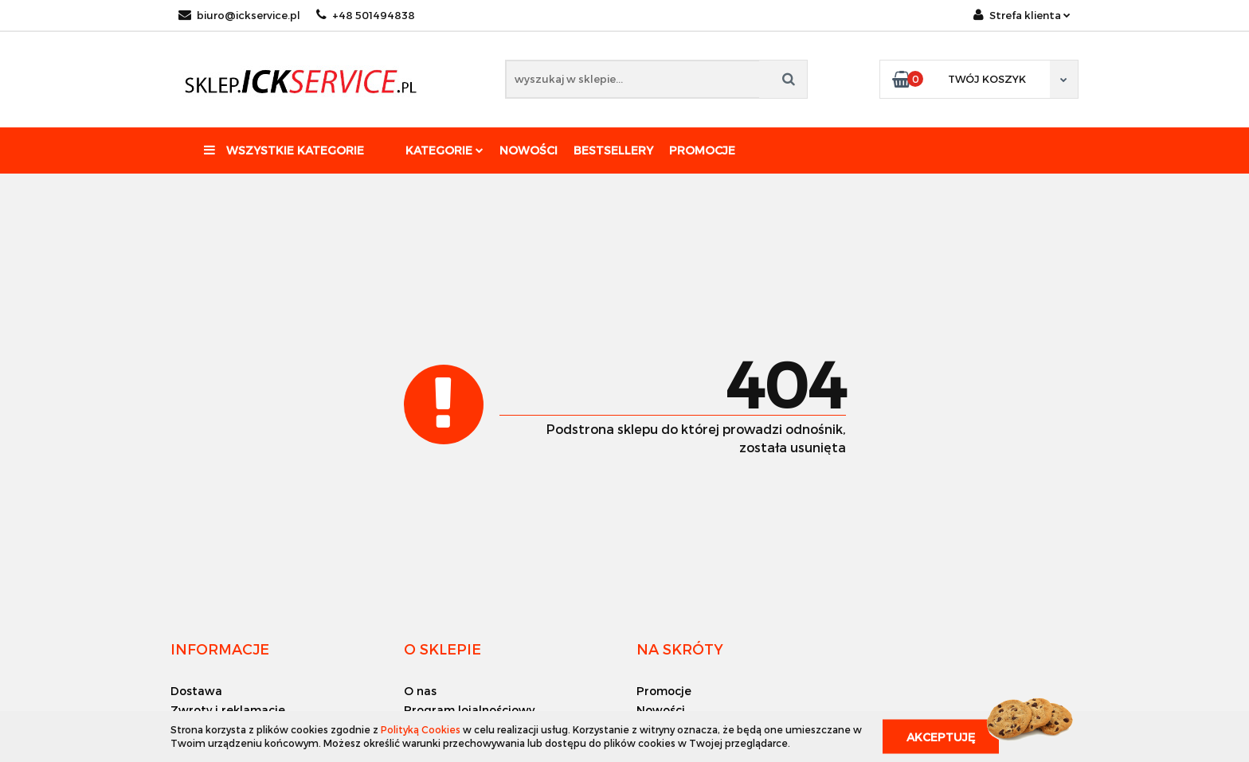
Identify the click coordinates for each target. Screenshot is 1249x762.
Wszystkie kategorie (284, 150)
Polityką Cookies (420, 729)
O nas (420, 691)
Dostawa (196, 691)
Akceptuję (940, 736)
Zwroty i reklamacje (227, 710)
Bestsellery (613, 150)
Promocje (702, 150)
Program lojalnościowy (469, 710)
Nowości (528, 150)
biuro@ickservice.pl (239, 15)
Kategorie (444, 150)
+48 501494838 (365, 15)
